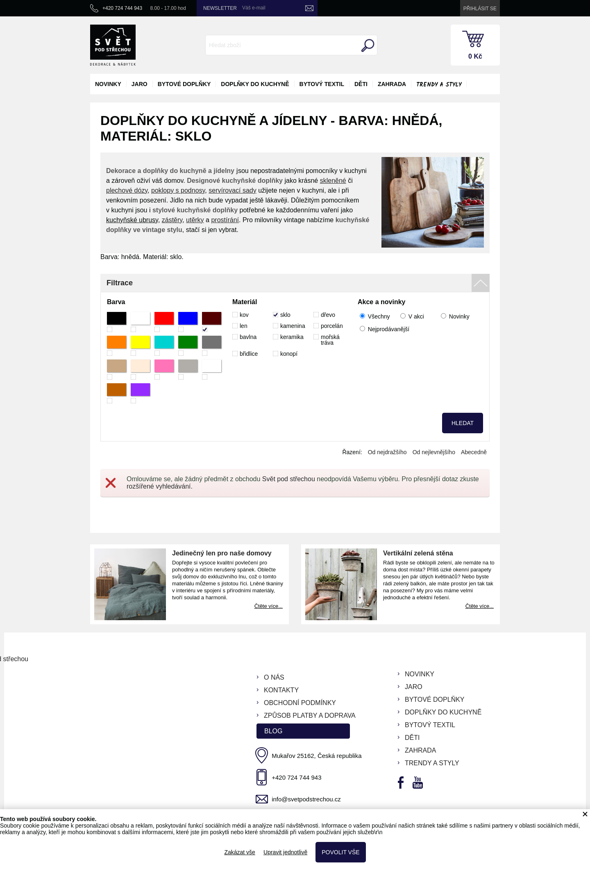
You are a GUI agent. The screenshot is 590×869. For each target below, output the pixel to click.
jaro (140, 84)
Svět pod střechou (288, 478)
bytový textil (322, 84)
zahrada (392, 84)
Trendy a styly (438, 84)
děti (361, 84)
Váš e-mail (254, 8)
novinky (108, 84)
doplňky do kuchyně (255, 84)
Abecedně (474, 452)
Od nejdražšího (387, 452)
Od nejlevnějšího (434, 452)
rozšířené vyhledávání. (160, 486)
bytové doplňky (184, 84)
